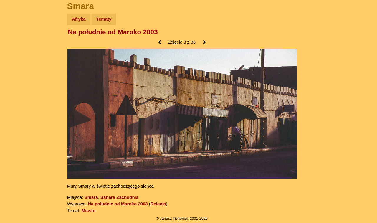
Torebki (18, 121)
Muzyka (18, 87)
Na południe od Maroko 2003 (113, 32)
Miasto (89, 210)
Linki (15, 110)
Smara (91, 197)
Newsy (17, 64)
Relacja (158, 203)
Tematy (103, 19)
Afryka (79, 19)
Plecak (17, 98)
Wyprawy (19, 41)
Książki (17, 76)
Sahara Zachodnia (119, 197)
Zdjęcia (17, 53)
